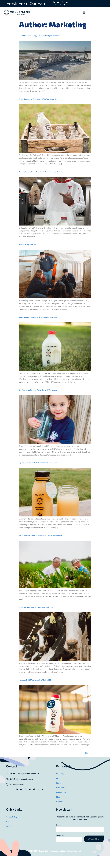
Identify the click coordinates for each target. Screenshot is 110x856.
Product (59, 778)
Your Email (60, 836)
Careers (9, 826)
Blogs (58, 797)
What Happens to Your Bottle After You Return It (38, 99)
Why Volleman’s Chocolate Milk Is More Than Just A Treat (41, 172)
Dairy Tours (60, 788)
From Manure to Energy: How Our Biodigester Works (39, 36)
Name (58, 825)
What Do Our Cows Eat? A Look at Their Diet (36, 607)
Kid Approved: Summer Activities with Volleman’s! (38, 390)
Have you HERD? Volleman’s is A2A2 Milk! (35, 680)
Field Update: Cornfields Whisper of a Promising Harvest (40, 536)
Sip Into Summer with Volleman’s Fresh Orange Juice (38, 463)
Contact (59, 802)
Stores (58, 783)
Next (88, 753)
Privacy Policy (11, 817)
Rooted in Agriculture (27, 244)
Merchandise (61, 792)
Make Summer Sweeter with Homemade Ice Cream (38, 317)
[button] (84, 12)
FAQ (7, 821)
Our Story (60, 774)
